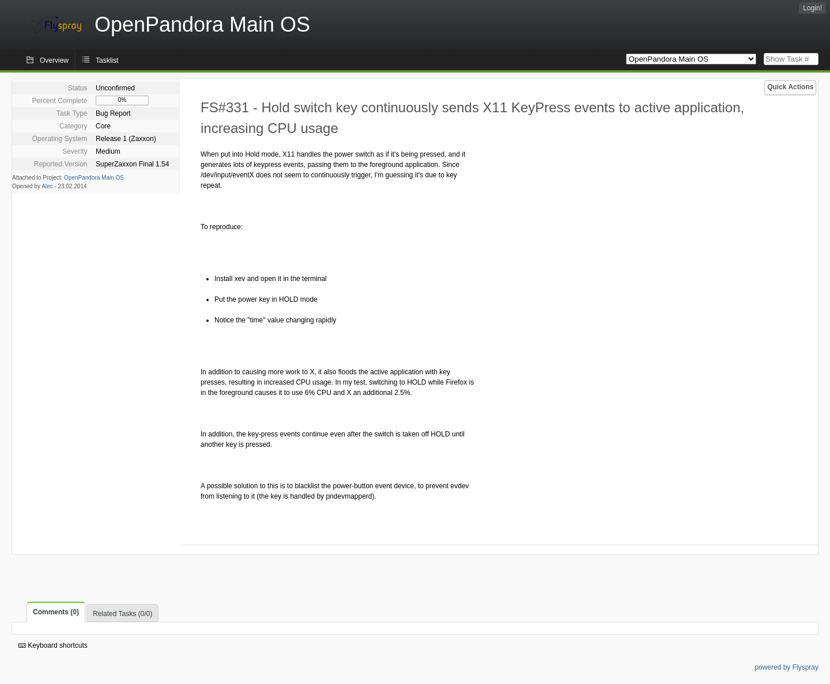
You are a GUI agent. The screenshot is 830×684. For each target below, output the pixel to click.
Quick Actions (790, 87)
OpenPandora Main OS (94, 177)
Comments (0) (56, 612)
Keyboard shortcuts (53, 645)
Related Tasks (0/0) (122, 614)
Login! (812, 8)
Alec (47, 186)
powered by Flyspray (786, 667)
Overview (54, 60)
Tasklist (107, 60)
